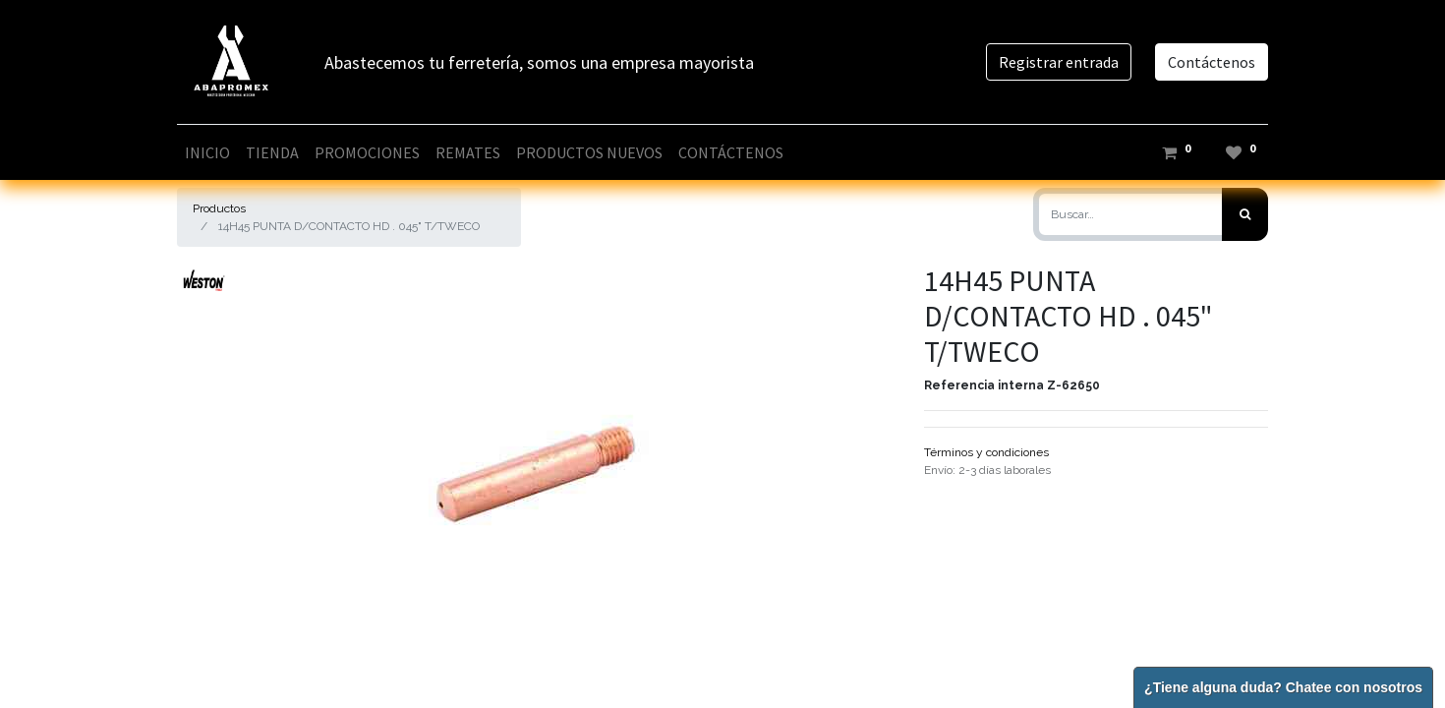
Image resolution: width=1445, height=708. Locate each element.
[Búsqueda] (1245, 214)
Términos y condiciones (986, 452)
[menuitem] (207, 152)
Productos (219, 208)
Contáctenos (1211, 62)
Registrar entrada (1059, 62)
